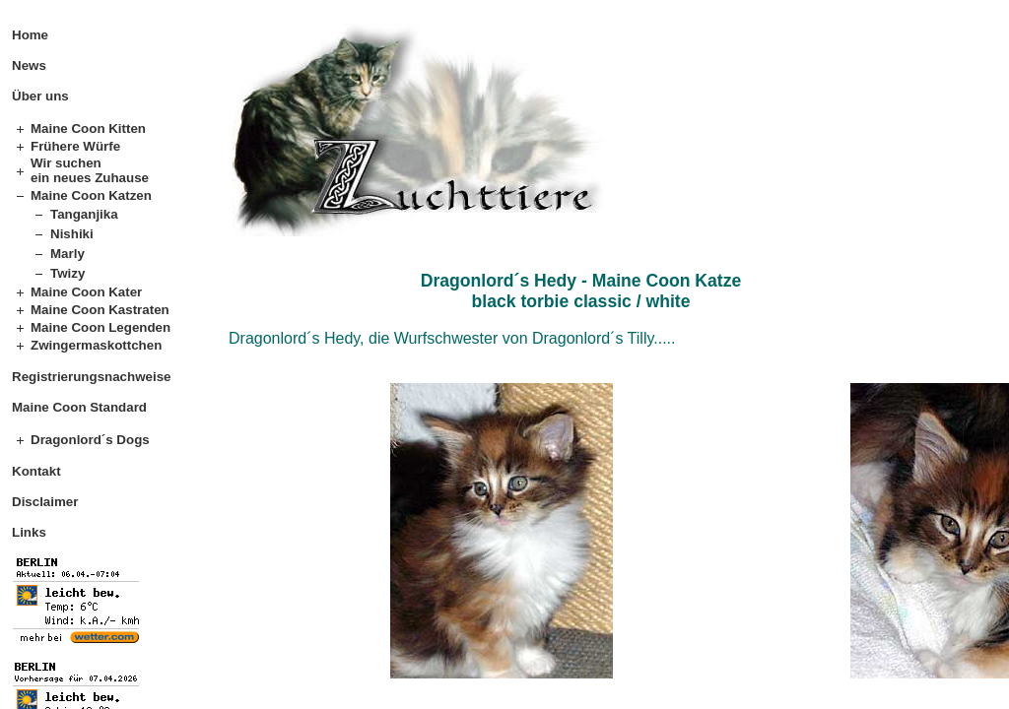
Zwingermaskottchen (96, 345)
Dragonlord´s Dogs (90, 439)
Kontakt (36, 471)
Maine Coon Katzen (91, 195)
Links (29, 532)
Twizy (67, 273)
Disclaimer (45, 501)
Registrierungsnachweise (91, 376)
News (29, 65)
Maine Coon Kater (86, 292)
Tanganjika (84, 214)
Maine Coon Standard (79, 407)
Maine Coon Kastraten (100, 309)
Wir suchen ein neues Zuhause (90, 170)
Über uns (40, 96)
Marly (67, 253)
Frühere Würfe (75, 146)
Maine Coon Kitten (88, 128)
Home (30, 35)
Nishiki (72, 233)
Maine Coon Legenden (100, 327)
